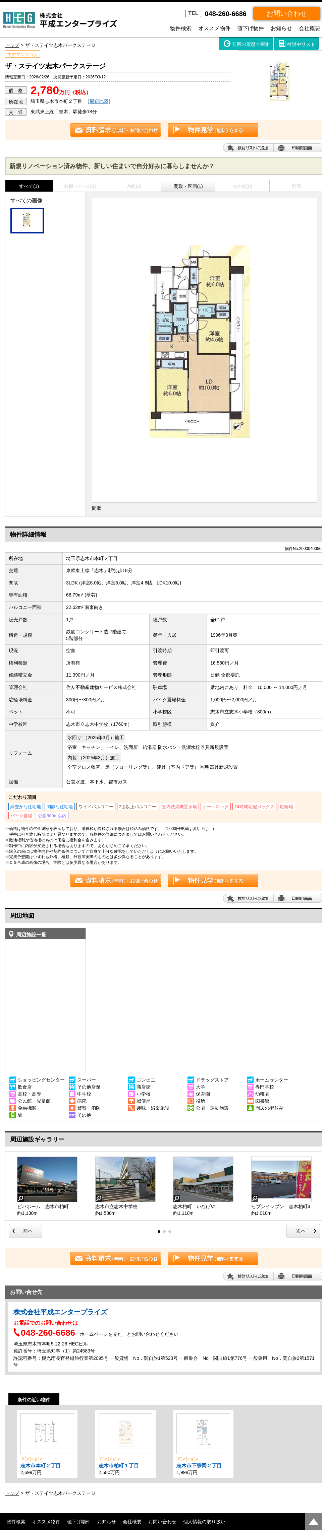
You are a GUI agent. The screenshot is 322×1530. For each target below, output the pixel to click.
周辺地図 (99, 101)
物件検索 (181, 28)
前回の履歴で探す (251, 44)
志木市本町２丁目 (40, 1465)
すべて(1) (29, 186)
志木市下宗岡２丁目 (199, 1465)
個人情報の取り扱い (204, 1521)
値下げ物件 (250, 28)
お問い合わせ (287, 13)
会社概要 (309, 28)
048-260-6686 (216, 13)
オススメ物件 (214, 28)
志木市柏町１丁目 (119, 1465)
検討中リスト (301, 44)
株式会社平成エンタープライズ (60, 1312)
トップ (12, 45)
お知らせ (281, 28)
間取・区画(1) (188, 186)
